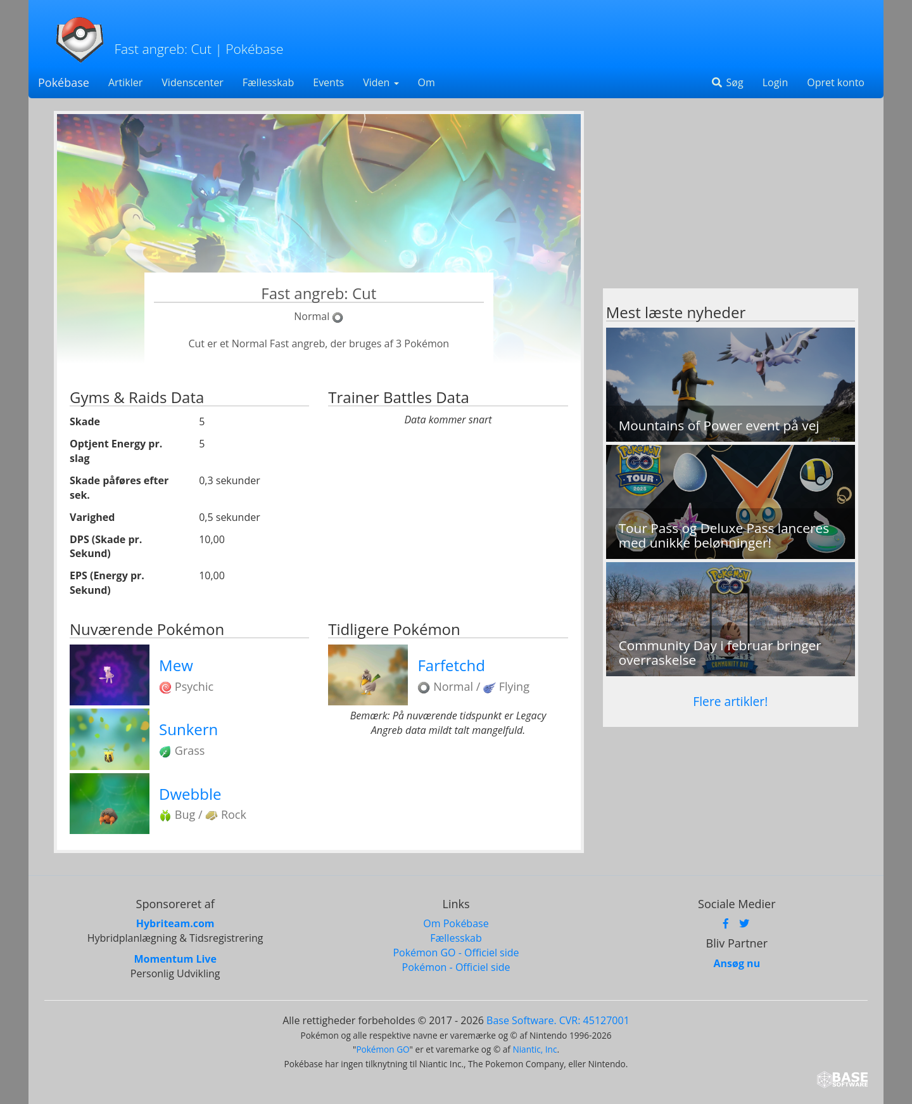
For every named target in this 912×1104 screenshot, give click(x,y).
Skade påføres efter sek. (119, 487)
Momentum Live (175, 959)
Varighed (92, 517)
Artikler (125, 82)
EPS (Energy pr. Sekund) (107, 582)
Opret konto (835, 82)
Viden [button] (380, 82)
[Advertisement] (730, 199)
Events (328, 82)
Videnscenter (192, 82)
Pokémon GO (382, 1049)
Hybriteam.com (175, 923)
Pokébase (63, 82)
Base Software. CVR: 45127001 (558, 1020)
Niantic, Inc (534, 1049)
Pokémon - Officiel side (456, 967)
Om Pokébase (455, 923)
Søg (727, 82)
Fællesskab (268, 82)
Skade (85, 421)
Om (426, 82)
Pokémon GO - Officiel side (456, 953)
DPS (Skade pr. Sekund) (106, 546)
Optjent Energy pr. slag (116, 451)
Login (775, 82)
